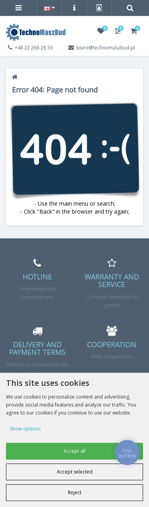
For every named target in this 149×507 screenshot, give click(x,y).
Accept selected (75, 471)
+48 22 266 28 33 (34, 47)
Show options (25, 428)
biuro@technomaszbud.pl (105, 47)
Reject (74, 492)
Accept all (74, 451)
